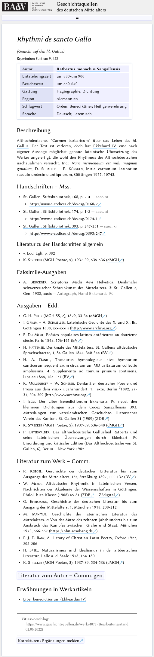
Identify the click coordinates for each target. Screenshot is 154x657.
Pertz (37, 315)
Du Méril (36, 334)
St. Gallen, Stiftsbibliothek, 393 (50, 226)
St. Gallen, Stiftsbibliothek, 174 (50, 211)
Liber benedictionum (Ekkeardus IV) (54, 599)
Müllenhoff (38, 383)
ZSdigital (107, 494)
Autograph (66, 293)
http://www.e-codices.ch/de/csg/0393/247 (65, 233)
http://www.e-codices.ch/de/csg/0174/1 (63, 218)
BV (75, 340)
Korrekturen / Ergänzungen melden (48, 640)
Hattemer (36, 347)
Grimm (32, 322)
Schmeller (56, 322)
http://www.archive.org (91, 327)
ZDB (100, 418)
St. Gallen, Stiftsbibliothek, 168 (50, 196)
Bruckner (38, 282)
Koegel (36, 471)
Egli (31, 401)
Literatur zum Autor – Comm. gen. (61, 575)
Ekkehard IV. (105, 145)
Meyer (36, 483)
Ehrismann (38, 501)
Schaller (48, 168)
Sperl (33, 550)
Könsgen (76, 168)
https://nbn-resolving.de (71, 530)
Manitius (39, 514)
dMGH (113, 259)
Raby (41, 537)
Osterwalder (39, 431)
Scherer (67, 383)
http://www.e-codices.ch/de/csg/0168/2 (63, 203)
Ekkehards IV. (101, 293)
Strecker (35, 259)
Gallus (23, 145)
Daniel (44, 359)
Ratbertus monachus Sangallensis (88, 68)
